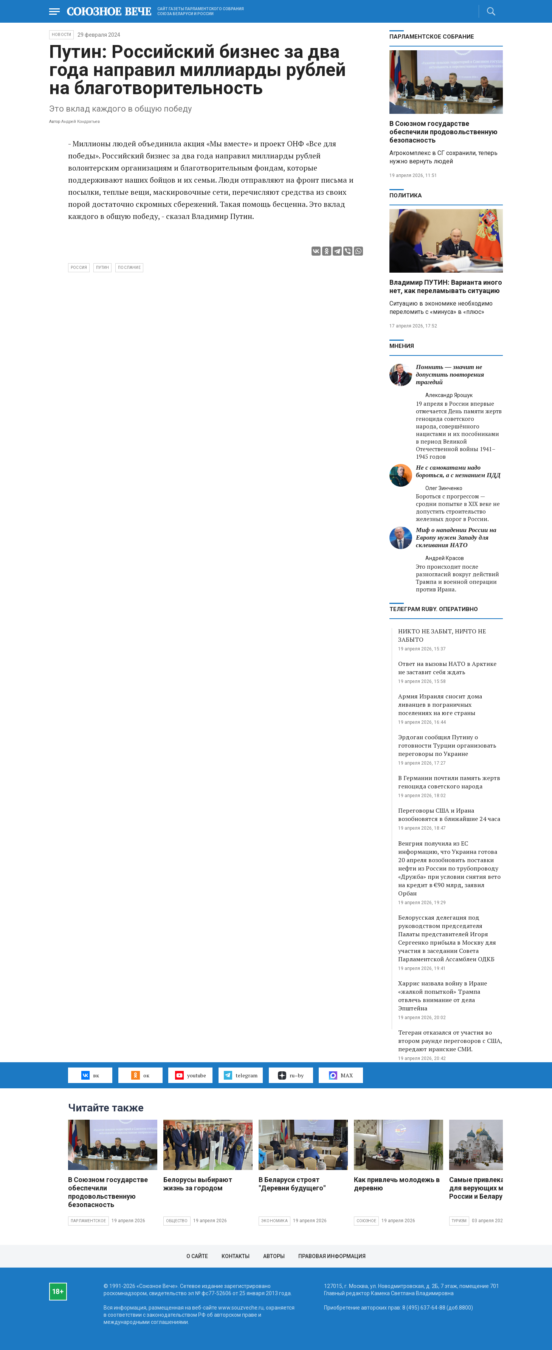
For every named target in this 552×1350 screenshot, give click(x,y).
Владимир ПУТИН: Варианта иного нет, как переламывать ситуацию (445, 286)
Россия (79, 267)
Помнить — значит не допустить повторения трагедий (450, 374)
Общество (177, 1221)
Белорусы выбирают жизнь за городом (197, 1184)
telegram (240, 1075)
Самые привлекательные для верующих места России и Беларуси (491, 1188)
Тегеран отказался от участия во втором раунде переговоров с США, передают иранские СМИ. (450, 1040)
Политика (405, 195)
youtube (190, 1075)
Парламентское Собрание (431, 36)
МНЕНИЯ (401, 346)
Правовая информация (332, 1256)
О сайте (197, 1256)
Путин (102, 267)
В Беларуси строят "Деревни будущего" (292, 1184)
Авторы (274, 1256)
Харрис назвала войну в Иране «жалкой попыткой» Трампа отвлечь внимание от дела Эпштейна (442, 995)
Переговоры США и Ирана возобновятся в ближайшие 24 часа (449, 814)
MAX (341, 1075)
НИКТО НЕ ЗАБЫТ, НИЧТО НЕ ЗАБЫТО (442, 635)
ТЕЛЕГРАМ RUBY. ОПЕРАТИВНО (433, 609)
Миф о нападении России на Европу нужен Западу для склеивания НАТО (456, 537)
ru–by (291, 1075)
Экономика (274, 1221)
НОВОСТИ (61, 35)
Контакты (236, 1256)
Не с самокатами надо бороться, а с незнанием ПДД (458, 471)
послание (129, 267)
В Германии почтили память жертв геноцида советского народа (449, 782)
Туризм (459, 1221)
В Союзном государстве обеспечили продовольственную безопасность (443, 131)
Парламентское (88, 1221)
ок (140, 1075)
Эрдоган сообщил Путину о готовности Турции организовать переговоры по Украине (447, 745)
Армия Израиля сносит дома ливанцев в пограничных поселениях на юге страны (440, 704)
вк (90, 1075)
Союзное (366, 1221)
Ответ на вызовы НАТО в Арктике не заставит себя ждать (447, 667)
